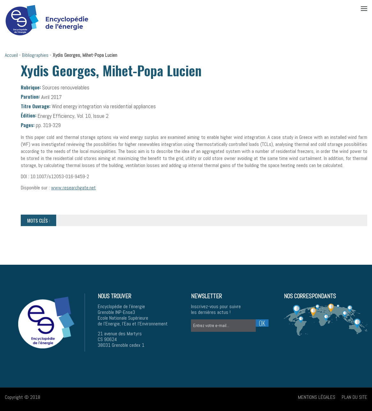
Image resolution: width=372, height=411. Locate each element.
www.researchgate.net (73, 187)
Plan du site (354, 397)
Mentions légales (316, 397)
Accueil (11, 55)
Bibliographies (35, 55)
